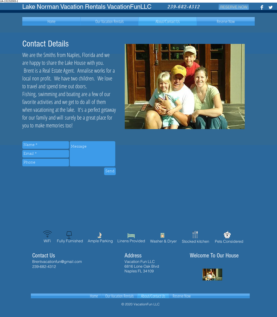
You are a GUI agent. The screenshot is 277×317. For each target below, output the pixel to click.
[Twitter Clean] (270, 7)
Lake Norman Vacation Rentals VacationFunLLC (87, 6)
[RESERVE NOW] (234, 7)
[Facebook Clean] (261, 7)
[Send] (110, 171)
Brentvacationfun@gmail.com (57, 261)
